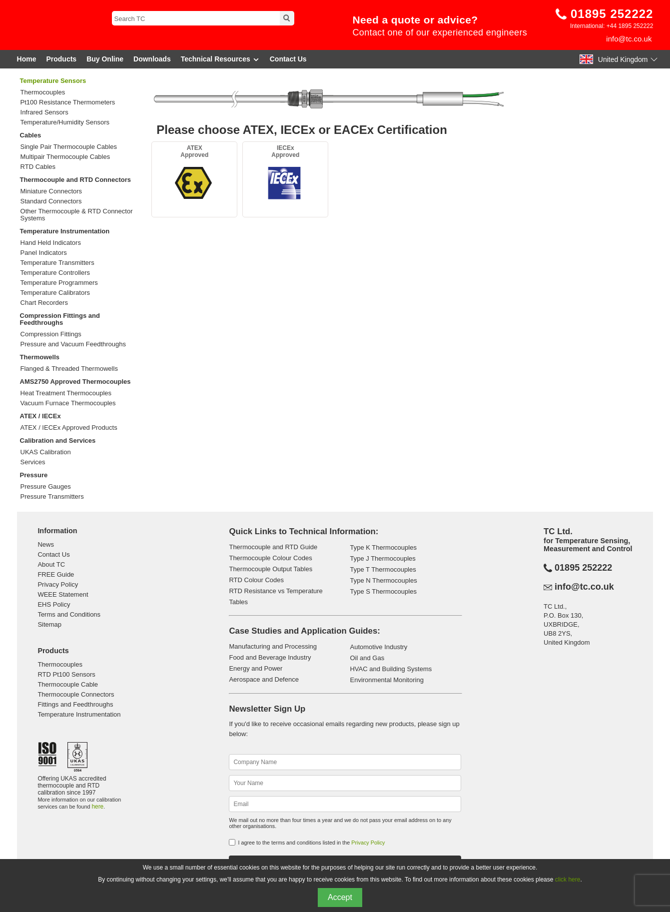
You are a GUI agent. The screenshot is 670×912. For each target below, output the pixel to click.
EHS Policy (53, 604)
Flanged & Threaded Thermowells (69, 368)
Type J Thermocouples (382, 558)
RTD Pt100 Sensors (66, 674)
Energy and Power (255, 668)
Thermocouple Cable (67, 684)
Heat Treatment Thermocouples (66, 393)
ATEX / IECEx (40, 416)
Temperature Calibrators (55, 292)
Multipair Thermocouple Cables (65, 156)
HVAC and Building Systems (391, 669)
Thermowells (39, 357)
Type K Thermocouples (383, 547)
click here (568, 879)
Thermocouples (42, 92)
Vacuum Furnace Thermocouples (68, 403)
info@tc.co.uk (629, 38)
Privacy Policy (57, 584)
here (97, 806)
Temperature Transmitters (57, 262)
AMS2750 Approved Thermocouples (75, 381)
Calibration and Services (58, 440)
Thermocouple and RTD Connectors (75, 179)
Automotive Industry (378, 647)
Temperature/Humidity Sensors (64, 122)
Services (32, 462)
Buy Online (104, 59)
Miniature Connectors (51, 191)
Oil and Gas (367, 658)
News (45, 544)
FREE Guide (55, 574)
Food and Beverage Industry (270, 657)
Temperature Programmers (59, 282)
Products (61, 59)
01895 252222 (612, 13)
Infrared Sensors (44, 112)
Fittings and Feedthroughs (75, 704)
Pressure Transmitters (52, 496)
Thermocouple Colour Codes (270, 558)
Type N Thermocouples (383, 580)
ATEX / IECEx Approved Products (68, 427)
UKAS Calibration (45, 452)
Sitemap (49, 624)
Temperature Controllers (55, 272)
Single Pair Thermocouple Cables (68, 146)
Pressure (34, 475)
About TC (51, 564)
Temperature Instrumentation (65, 231)
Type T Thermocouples (383, 569)
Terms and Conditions (68, 614)
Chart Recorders (44, 302)
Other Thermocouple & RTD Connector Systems (76, 215)
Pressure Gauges (45, 486)
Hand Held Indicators (50, 242)
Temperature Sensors (53, 80)
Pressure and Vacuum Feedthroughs (73, 344)
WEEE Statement (62, 594)
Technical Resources (220, 59)
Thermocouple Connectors (75, 694)
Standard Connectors (51, 201)
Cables (30, 135)
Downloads (152, 59)
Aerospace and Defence (263, 679)
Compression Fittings (50, 334)
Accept (340, 897)
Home (26, 59)
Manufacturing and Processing (273, 646)
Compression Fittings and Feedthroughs (60, 319)
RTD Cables (38, 166)
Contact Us (288, 59)
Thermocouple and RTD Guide (273, 547)
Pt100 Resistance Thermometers (67, 102)
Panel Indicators (43, 252)
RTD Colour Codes (256, 580)
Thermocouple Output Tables (270, 569)
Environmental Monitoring (386, 680)
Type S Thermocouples (383, 591)
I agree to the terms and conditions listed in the (311, 843)
